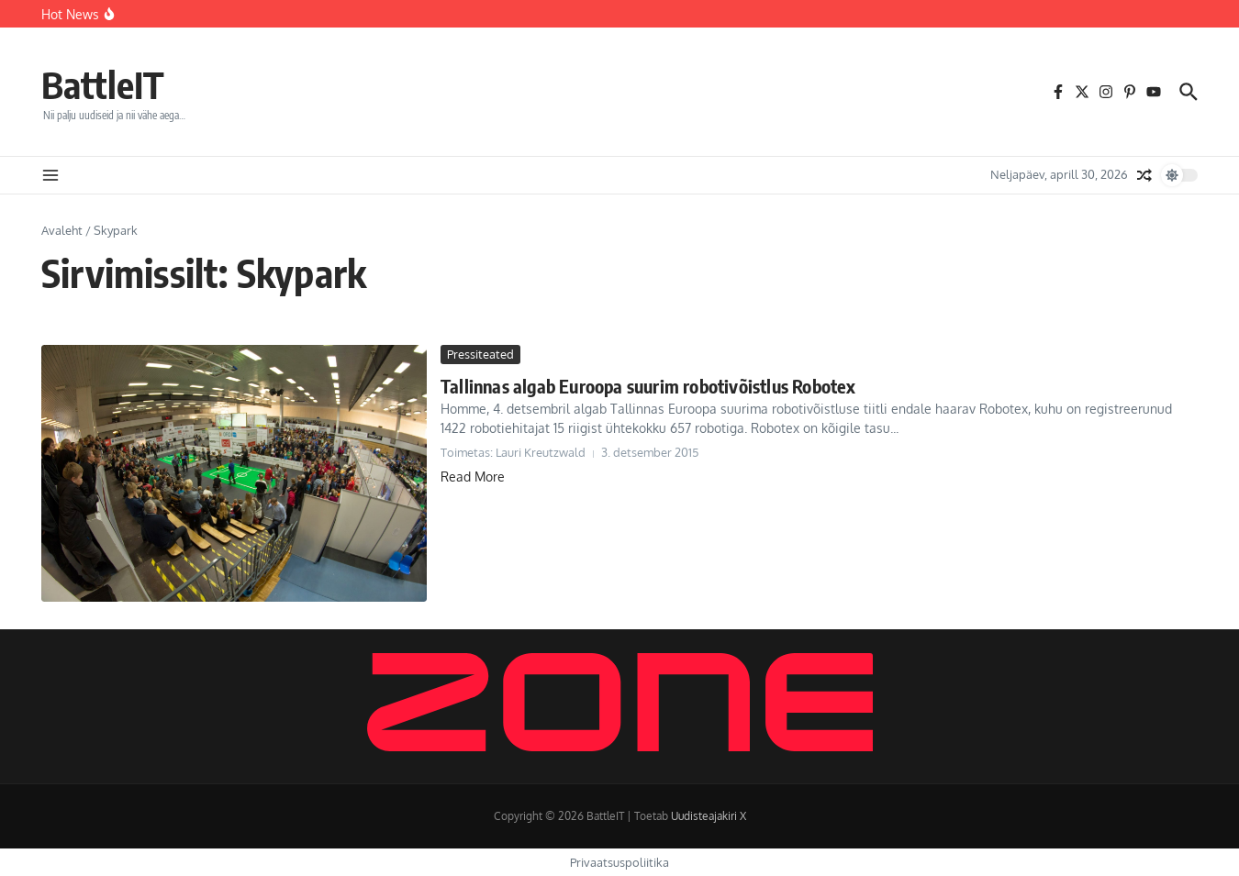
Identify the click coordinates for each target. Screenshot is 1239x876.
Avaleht (62, 230)
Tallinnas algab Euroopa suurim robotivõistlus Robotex (648, 385)
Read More (473, 476)
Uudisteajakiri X (708, 816)
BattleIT (102, 84)
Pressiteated (480, 354)
